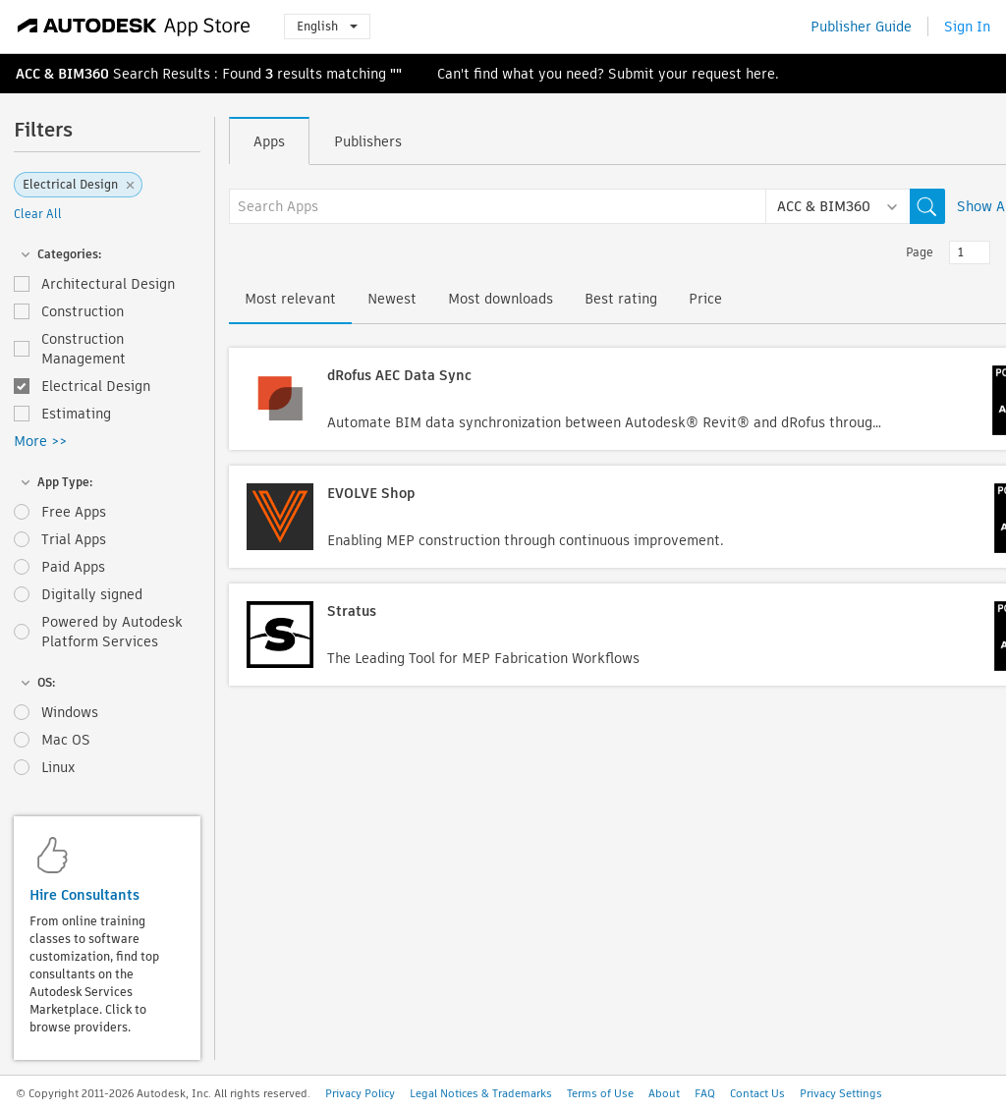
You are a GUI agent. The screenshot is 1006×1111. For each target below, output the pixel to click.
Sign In (967, 26)
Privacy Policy (360, 1093)
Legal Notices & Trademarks (481, 1093)
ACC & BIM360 (62, 73)
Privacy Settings (841, 1093)
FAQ (705, 1093)
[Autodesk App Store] (134, 26)
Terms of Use (600, 1093)
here (760, 73)
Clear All (38, 213)
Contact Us (757, 1093)
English (327, 26)
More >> (40, 441)
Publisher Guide (861, 26)
